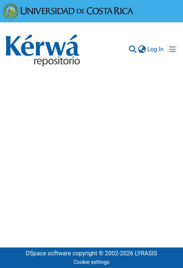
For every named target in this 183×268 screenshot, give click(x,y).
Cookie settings (91, 262)
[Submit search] (132, 49)
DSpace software (48, 253)
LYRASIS (146, 253)
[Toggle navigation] (172, 49)
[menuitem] (141, 49)
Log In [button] (155, 49)
